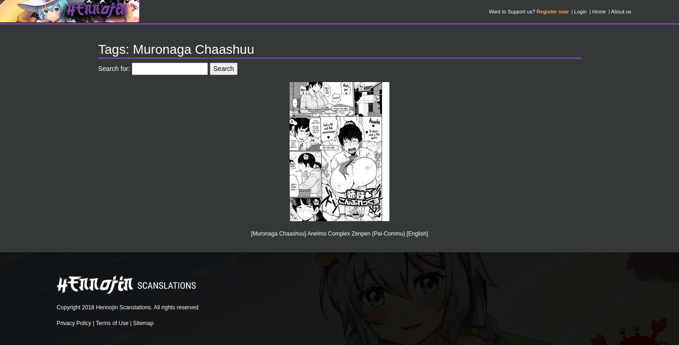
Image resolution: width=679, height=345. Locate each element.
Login (580, 11)
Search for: (114, 68)
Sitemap (143, 323)
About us (621, 11)
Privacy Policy (74, 323)
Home (599, 11)
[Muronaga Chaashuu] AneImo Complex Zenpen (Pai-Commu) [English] (339, 233)
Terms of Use (112, 323)
